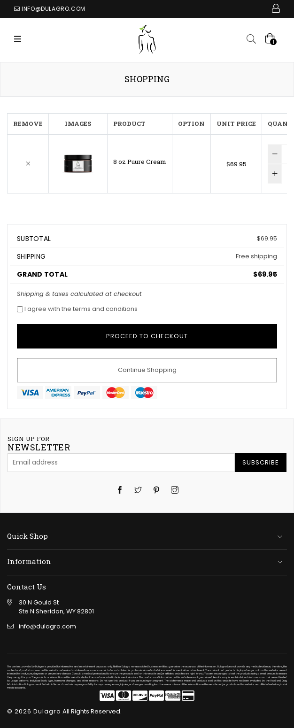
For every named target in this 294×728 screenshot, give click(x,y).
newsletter (39, 444)
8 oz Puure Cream (139, 161)
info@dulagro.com (53, 9)
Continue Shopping (147, 369)
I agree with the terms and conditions (77, 308)
